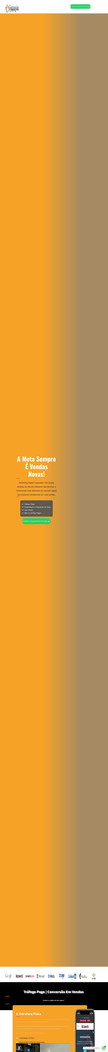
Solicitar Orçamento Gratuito (80, 6)
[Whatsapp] (104, 1048)
